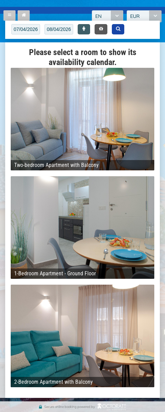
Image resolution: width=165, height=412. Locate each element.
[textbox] (25, 29)
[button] (84, 29)
